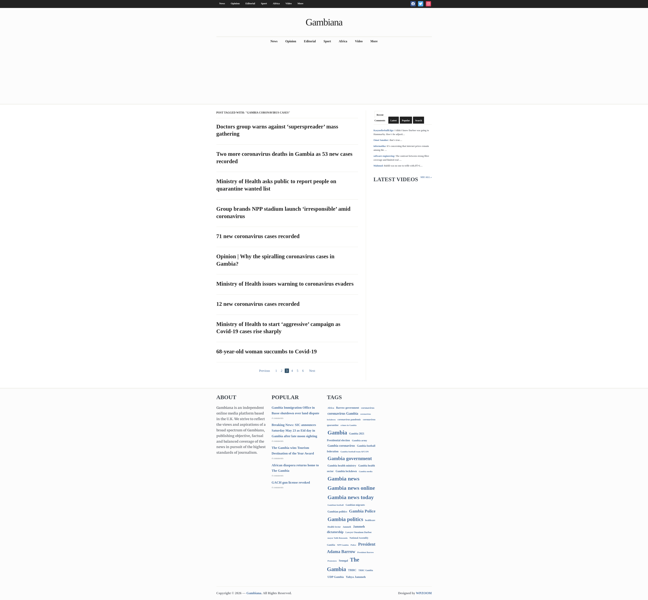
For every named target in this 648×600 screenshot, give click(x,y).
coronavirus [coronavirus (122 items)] (367, 407)
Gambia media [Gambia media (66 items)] (365, 471)
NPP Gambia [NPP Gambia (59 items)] (343, 545)
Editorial (250, 3)
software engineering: (384, 156)
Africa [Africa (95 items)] (331, 408)
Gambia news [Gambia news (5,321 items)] (343, 479)
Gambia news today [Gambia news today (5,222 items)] (351, 497)
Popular (406, 120)
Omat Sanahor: (381, 140)
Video (288, 3)
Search (418, 120)
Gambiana (324, 22)
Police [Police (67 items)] (353, 545)
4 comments (278, 418)
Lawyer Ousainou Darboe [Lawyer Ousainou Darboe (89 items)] (358, 532)
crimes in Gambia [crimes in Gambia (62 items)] (349, 425)
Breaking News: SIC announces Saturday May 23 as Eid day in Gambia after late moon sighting (294, 430)
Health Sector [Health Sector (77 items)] (334, 527)
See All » (426, 177)
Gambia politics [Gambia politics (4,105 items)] (345, 519)
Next (312, 370)
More (300, 3)
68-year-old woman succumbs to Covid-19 (266, 351)
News (222, 3)
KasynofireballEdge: (384, 130)
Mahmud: (378, 165)
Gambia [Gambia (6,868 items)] (337, 432)
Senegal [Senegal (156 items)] (343, 560)
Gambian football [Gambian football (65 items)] (336, 505)
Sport (264, 3)
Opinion (235, 3)
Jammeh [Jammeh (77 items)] (347, 527)
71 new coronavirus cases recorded (258, 236)
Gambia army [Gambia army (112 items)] (359, 440)
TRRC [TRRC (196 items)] (352, 570)
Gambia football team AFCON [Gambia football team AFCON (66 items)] (354, 451)
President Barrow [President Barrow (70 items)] (365, 552)
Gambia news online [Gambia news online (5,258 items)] (351, 488)
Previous (264, 370)
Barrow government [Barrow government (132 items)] (347, 407)
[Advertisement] (324, 75)
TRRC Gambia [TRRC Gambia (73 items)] (365, 570)
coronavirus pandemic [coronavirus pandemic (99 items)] (349, 419)
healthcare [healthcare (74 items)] (370, 520)
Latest (393, 120)
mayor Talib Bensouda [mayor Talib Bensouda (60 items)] (338, 538)
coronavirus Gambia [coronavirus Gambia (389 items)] (343, 413)
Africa (276, 3)
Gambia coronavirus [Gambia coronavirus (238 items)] (341, 445)
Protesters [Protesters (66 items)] (332, 561)
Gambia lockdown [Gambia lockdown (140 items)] (346, 471)
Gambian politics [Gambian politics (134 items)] (337, 511)
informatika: (380, 146)
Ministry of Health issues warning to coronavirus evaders (285, 284)
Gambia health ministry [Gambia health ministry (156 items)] (342, 465)
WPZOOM (424, 593)
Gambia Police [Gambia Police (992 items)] (362, 511)
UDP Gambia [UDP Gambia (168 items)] (336, 576)
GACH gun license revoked (291, 482)
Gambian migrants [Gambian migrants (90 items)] (355, 505)
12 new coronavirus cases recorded (258, 304)
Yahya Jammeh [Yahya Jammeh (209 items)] (356, 576)
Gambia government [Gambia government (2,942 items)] (350, 458)
